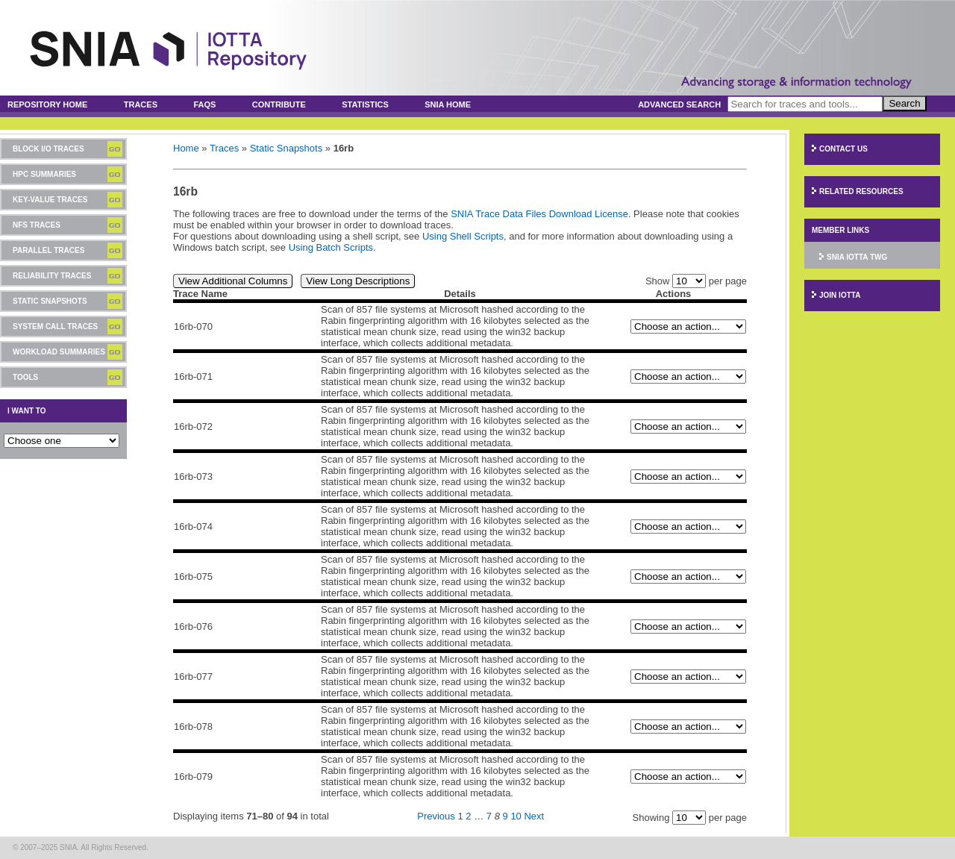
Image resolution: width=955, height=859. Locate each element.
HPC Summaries (44, 174)
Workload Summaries (59, 352)
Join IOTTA (839, 295)
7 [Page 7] (489, 816)
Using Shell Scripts (463, 236)
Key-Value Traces (50, 200)
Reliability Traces (52, 276)
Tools (25, 377)
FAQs (204, 104)
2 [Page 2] (468, 816)
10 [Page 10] (515, 816)
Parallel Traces (48, 250)
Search (904, 103)
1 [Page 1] (460, 816)
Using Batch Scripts (331, 247)
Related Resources (861, 191)
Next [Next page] (534, 816)
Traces (140, 104)
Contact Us (843, 149)
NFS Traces (36, 225)
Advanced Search (679, 104)
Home (186, 148)
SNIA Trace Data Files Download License (539, 213)
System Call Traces (55, 326)
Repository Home (47, 104)
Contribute (279, 104)
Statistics (365, 104)
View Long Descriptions (358, 281)
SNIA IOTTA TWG (857, 257)
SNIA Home (448, 104)
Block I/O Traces (48, 149)
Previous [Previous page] (436, 816)
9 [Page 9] (505, 816)
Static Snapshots (50, 301)
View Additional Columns (232, 281)
